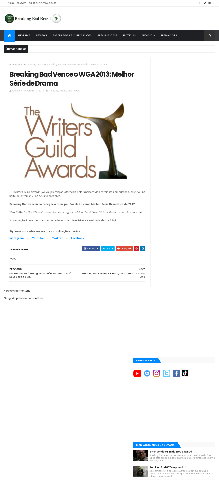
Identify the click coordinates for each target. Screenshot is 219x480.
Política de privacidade (42, 3)
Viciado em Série (161, 367)
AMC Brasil (158, 314)
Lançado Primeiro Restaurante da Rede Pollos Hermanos (190, 208)
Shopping (24, 35)
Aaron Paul (158, 333)
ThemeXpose (24, 475)
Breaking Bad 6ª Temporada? (184, 169)
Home (12, 64)
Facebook (77, 243)
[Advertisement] (149, 18)
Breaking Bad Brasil (163, 363)
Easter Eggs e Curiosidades (72, 35)
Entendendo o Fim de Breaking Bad (187, 151)
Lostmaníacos (159, 371)
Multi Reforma (159, 380)
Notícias (129, 35)
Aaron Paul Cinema (162, 339)
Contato (21, 3)
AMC (154, 308)
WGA (44, 64)
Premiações (169, 35)
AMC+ (155, 320)
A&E (154, 296)
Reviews (41, 35)
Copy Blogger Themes (46, 475)
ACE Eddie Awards (161, 302)
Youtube (38, 243)
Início (10, 3)
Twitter (57, 243)
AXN (154, 326)
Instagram (16, 243)
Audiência (148, 35)
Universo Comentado (164, 375)
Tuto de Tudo (159, 384)
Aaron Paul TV (159, 345)
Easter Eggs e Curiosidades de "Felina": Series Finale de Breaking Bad (189, 189)
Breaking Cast (108, 35)
